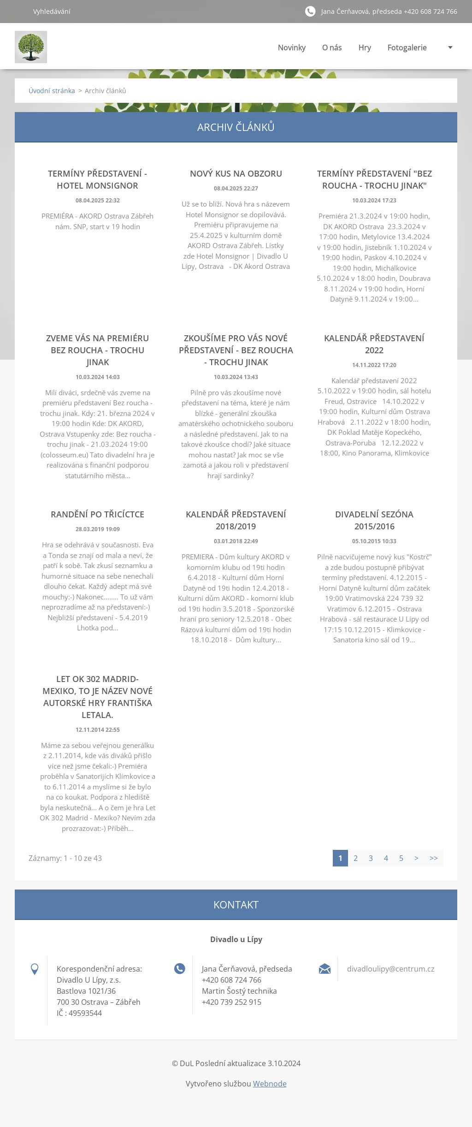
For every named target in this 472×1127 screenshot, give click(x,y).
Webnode (270, 1084)
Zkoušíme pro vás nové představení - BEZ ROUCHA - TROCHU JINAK (236, 350)
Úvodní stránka (52, 90)
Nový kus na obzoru (236, 173)
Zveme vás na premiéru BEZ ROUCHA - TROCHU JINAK (97, 350)
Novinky (292, 47)
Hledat (20, 11)
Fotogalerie (407, 50)
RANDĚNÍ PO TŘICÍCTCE (97, 514)
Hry (365, 47)
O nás (332, 50)
